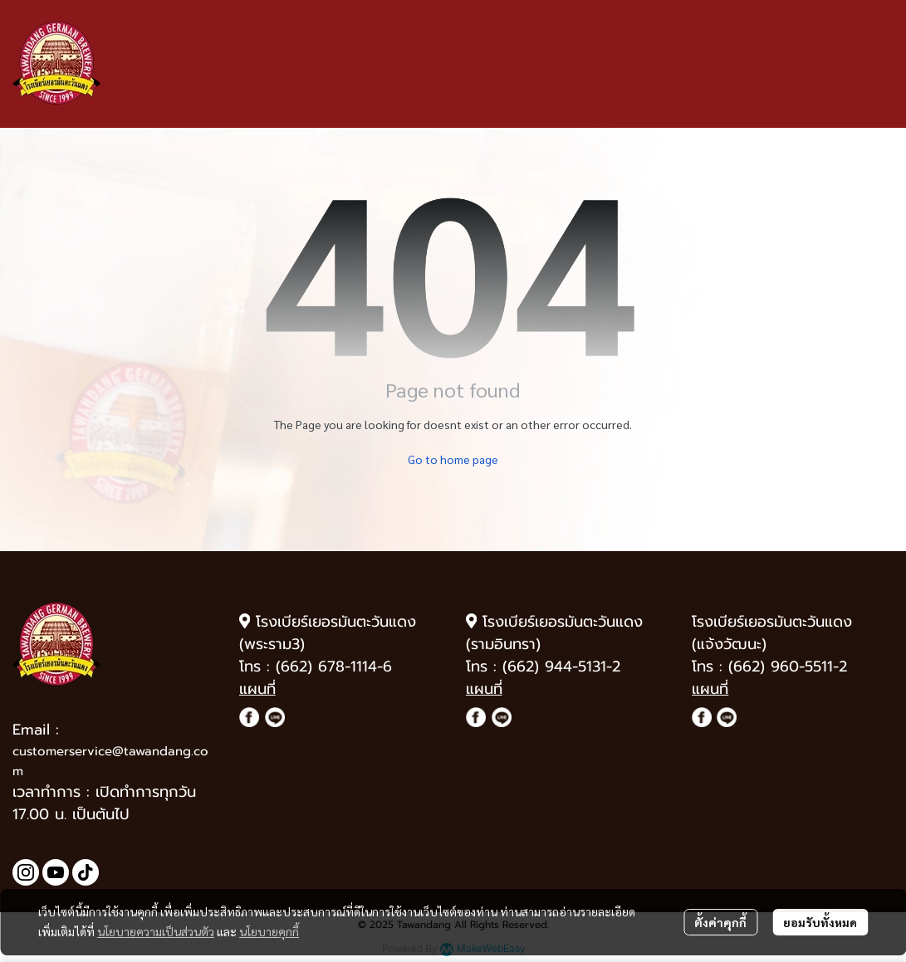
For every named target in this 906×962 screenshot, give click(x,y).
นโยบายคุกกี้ (269, 931)
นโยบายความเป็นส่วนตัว (155, 931)
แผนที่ (257, 689)
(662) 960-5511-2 (787, 666)
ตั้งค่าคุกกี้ (720, 922)
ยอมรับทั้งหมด (820, 922)
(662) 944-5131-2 (561, 666)
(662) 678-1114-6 (334, 666)
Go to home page (453, 459)
